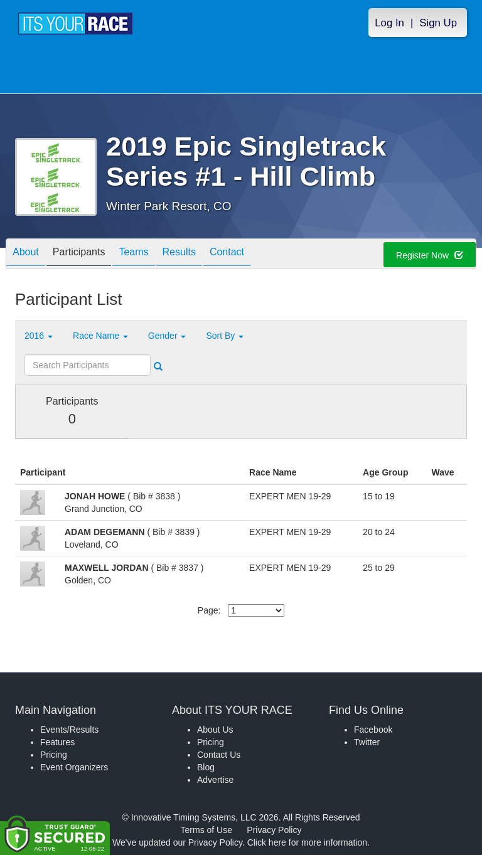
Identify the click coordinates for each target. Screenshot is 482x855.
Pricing (53, 755)
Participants (79, 254)
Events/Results (69, 730)
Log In (389, 23)
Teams (133, 254)
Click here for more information (307, 842)
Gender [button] (167, 336)
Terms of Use (206, 830)
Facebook (373, 730)
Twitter (367, 742)
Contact (227, 254)
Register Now (429, 255)
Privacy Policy (274, 830)
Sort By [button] (225, 336)
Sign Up (438, 23)
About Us (215, 730)
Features (57, 742)
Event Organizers (74, 767)
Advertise (215, 780)
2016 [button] (38, 336)
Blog (206, 767)
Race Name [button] (100, 336)
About (26, 254)
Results (179, 254)
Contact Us (218, 755)
